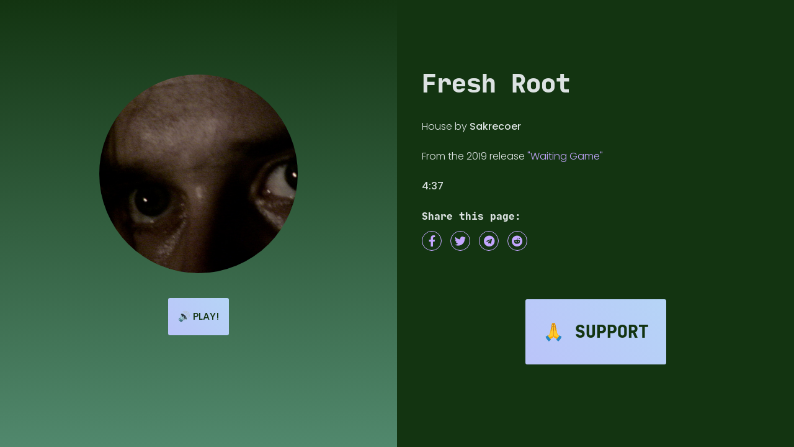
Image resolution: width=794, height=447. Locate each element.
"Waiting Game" (565, 156)
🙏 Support (596, 332)
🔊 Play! (198, 316)
